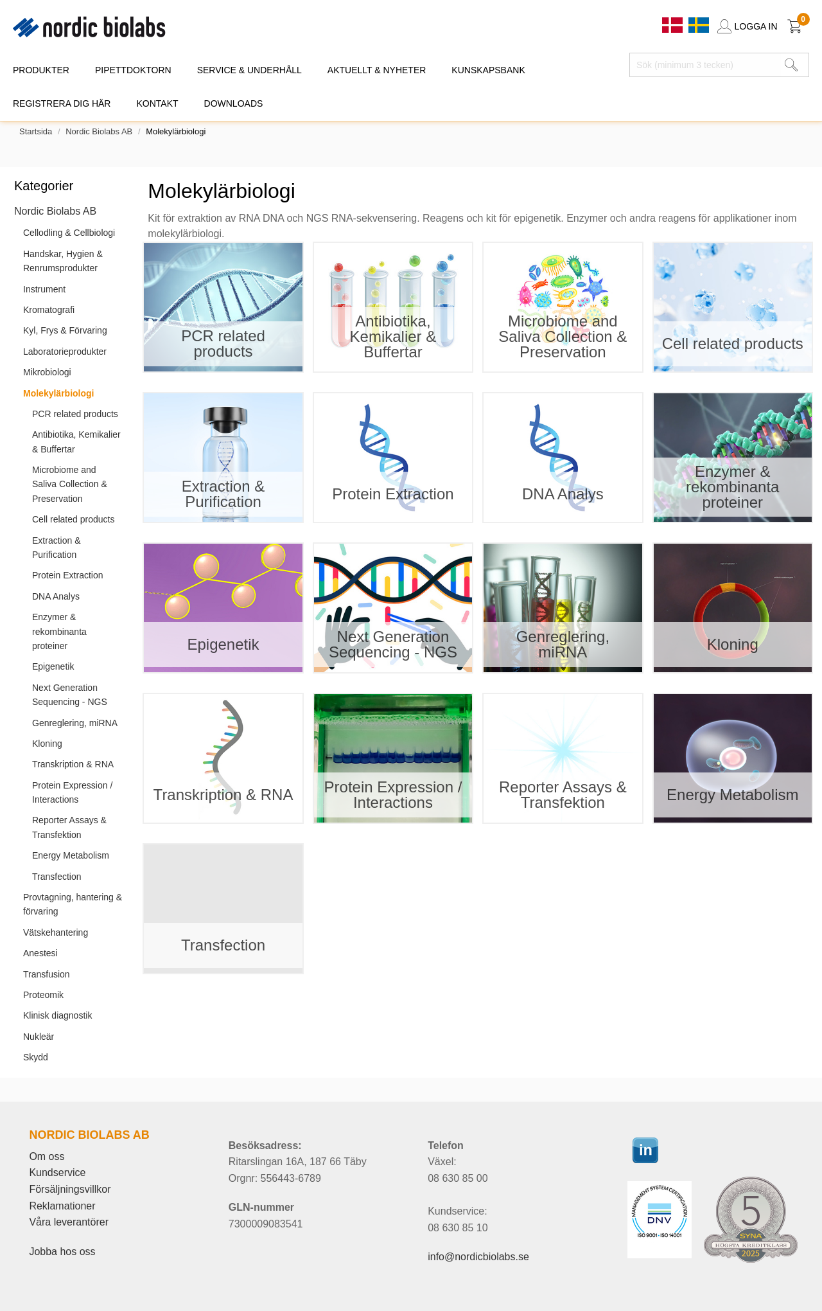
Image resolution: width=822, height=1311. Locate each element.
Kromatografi (48, 310)
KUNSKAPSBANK (488, 70)
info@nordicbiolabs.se (478, 1256)
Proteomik (43, 995)
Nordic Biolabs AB (99, 131)
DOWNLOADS (233, 103)
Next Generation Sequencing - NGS (69, 694)
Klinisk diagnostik (57, 1015)
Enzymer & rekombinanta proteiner (59, 631)
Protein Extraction (67, 575)
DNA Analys (56, 596)
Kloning (47, 743)
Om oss (46, 1156)
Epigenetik (53, 666)
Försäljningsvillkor (69, 1189)
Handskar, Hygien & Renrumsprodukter (63, 261)
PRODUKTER (41, 70)
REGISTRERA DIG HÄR (61, 103)
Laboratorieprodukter (65, 351)
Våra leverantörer (69, 1222)
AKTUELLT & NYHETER (377, 70)
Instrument (44, 289)
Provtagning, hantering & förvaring (72, 904)
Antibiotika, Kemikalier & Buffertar (76, 441)
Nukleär (38, 1036)
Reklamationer (62, 1205)
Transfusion (46, 974)
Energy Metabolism (70, 855)
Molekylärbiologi (58, 393)
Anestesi (40, 953)
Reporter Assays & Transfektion (69, 827)
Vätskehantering (55, 932)
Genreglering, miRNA (75, 723)
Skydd (35, 1057)
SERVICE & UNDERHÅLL (249, 70)
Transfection (57, 876)
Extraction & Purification (56, 547)
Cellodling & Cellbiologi (69, 232)
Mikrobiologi (47, 372)
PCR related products (75, 414)
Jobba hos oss (62, 1251)
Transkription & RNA (73, 764)
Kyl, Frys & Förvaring (65, 330)
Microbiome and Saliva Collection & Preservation (69, 484)
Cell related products (73, 519)
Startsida (35, 131)
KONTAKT (157, 103)
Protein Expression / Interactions (72, 792)
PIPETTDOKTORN (133, 70)
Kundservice (57, 1172)
